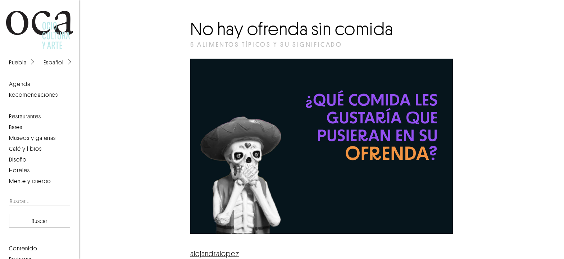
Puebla (18, 62)
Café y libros (25, 148)
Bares (15, 127)
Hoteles (19, 170)
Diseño (18, 159)
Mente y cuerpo (30, 181)
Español (54, 62)
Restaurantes (25, 116)
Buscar (40, 220)
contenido (23, 248)
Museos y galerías (32, 137)
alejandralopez (214, 253)
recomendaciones (33, 94)
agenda (19, 83)
